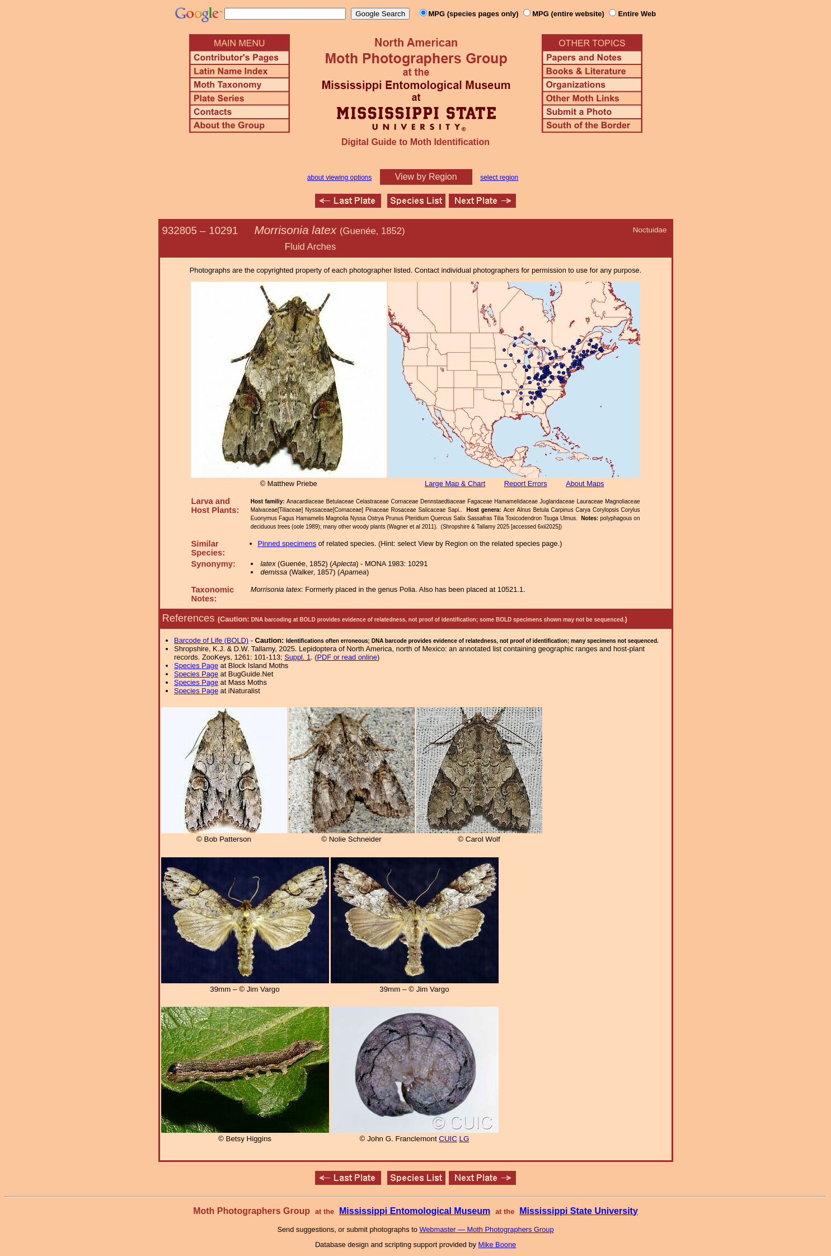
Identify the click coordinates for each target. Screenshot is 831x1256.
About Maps (585, 483)
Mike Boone (497, 1244)
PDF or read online (347, 657)
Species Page (196, 665)
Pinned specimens (287, 543)
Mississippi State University (578, 1211)
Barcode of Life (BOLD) (211, 640)
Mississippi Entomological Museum (414, 1211)
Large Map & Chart (455, 483)
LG (464, 1138)
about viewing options (339, 177)
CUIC (448, 1138)
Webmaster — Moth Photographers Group (486, 1229)
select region (499, 177)
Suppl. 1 (297, 657)
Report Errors (525, 483)
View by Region (426, 176)
